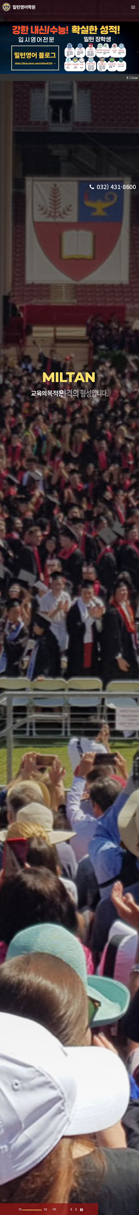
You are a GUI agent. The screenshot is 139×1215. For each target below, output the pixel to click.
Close (132, 77)
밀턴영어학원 (24, 6)
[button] (71, 1209)
